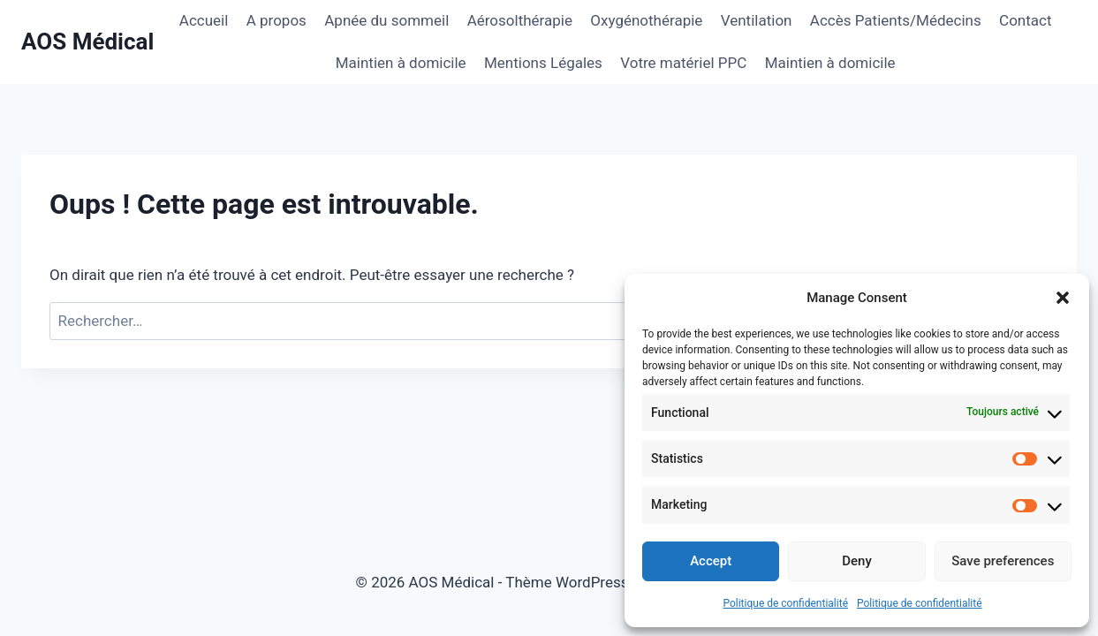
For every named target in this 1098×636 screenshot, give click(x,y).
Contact (1025, 20)
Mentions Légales (543, 63)
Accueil (204, 20)
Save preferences (1002, 561)
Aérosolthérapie (519, 20)
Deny (857, 561)
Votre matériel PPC (683, 63)
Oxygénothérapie (646, 20)
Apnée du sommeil (386, 20)
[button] (1062, 298)
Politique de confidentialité (785, 603)
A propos (276, 20)
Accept (710, 561)
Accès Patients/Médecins (895, 20)
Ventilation (756, 20)
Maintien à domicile (401, 63)
